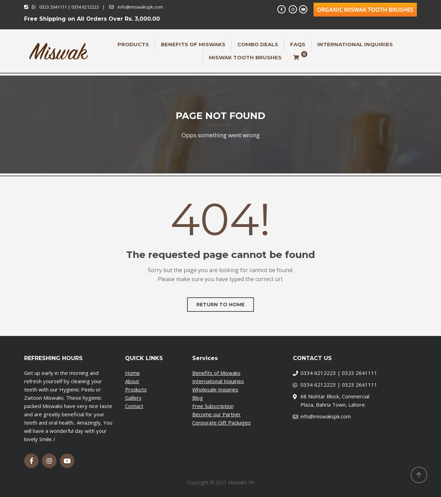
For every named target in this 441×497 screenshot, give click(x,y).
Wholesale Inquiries (215, 389)
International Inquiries (355, 44)
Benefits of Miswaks (193, 44)
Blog (197, 397)
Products (133, 44)
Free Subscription (213, 405)
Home (132, 372)
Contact (134, 405)
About (132, 381)
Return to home (220, 304)
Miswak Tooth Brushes (245, 57)
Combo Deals (257, 44)
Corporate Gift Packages (221, 422)
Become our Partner (216, 414)
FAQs (297, 44)
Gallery (133, 397)
